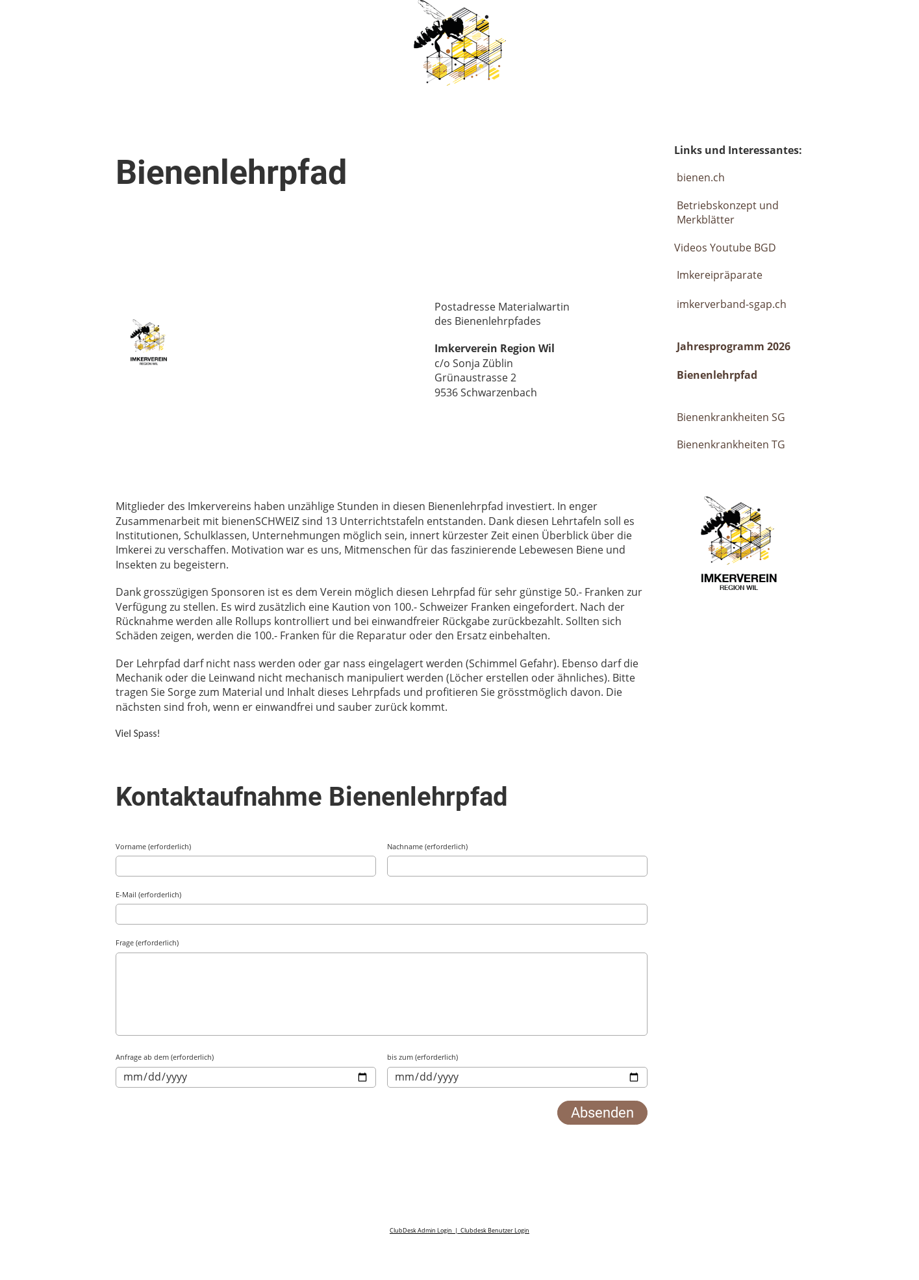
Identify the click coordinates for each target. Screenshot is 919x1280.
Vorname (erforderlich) (153, 846)
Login (804, 24)
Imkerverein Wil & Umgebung (144, 24)
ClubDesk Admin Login (421, 1230)
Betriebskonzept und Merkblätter (727, 212)
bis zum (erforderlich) (422, 1057)
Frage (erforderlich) (147, 942)
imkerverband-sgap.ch (732, 304)
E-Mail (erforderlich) (148, 894)
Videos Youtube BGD (725, 247)
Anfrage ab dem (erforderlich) (165, 1057)
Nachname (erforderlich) (427, 846)
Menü (874, 24)
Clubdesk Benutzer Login (494, 1230)
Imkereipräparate (718, 275)
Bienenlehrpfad (717, 375)
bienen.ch (701, 177)
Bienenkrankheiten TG (731, 444)
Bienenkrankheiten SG (731, 417)
